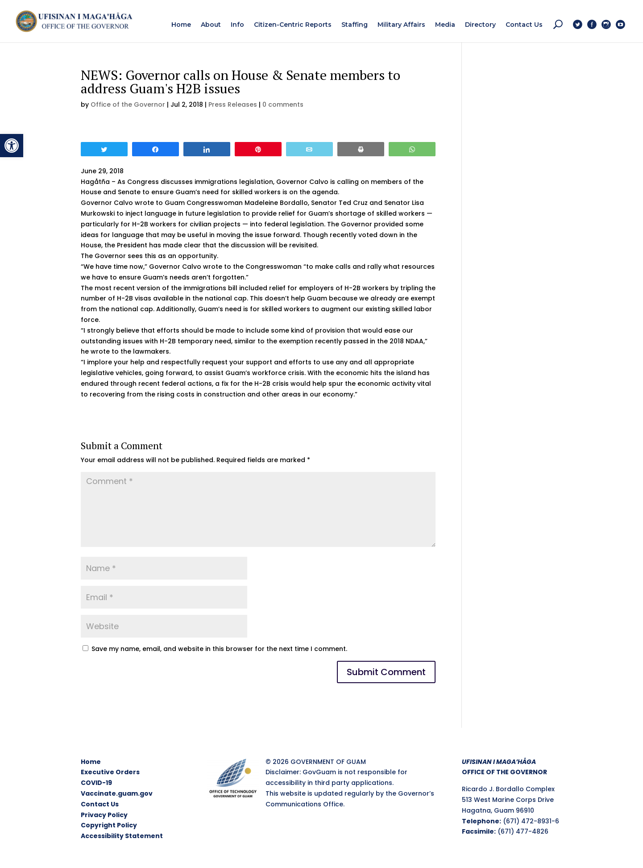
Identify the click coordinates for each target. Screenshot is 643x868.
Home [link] (91, 761)
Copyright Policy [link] (109, 825)
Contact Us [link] (100, 804)
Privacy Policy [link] (104, 814)
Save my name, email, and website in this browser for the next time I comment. (219, 648)
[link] (11, 145)
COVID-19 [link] (96, 782)
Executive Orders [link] (110, 772)
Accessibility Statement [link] (122, 835)
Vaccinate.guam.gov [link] (117, 793)
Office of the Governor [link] (128, 104)
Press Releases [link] (232, 104)
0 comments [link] (282, 104)
